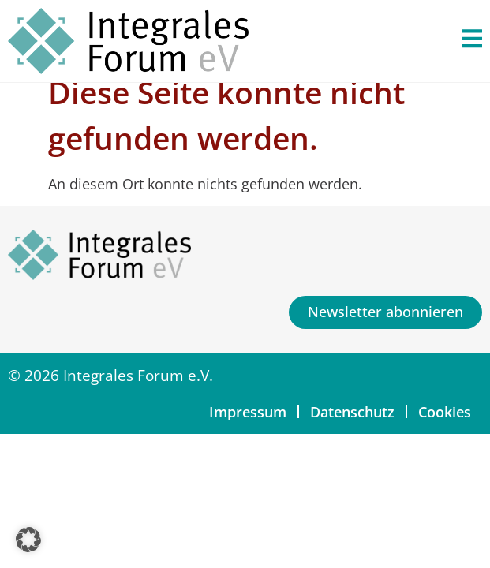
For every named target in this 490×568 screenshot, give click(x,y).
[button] (28, 539)
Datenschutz (352, 411)
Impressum (247, 411)
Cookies (444, 411)
